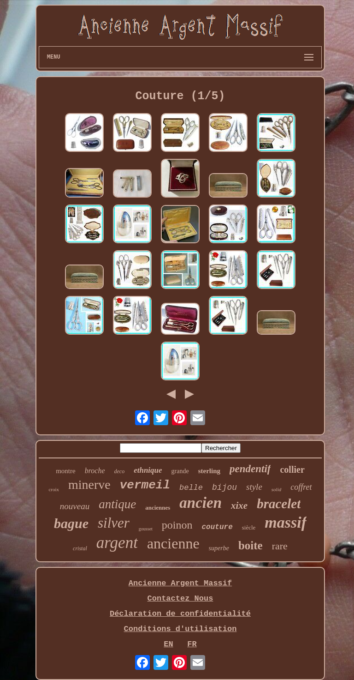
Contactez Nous (180, 598)
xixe (239, 505)
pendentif (250, 469)
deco (119, 471)
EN (168, 644)
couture (217, 527)
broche (95, 471)
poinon (177, 525)
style (254, 487)
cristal (80, 548)
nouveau (74, 506)
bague (71, 523)
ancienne (173, 543)
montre (66, 471)
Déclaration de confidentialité (180, 613)
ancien (200, 502)
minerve (89, 484)
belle (191, 487)
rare (280, 546)
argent (117, 543)
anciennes (157, 507)
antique (117, 504)
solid (276, 489)
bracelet (279, 503)
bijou (224, 487)
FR (191, 644)
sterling (209, 471)
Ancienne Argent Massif (180, 583)
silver (114, 523)
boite (250, 545)
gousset (146, 528)
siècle (249, 527)
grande (180, 471)
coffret (301, 487)
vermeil (145, 485)
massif (286, 522)
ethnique (148, 470)
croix (53, 489)
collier (292, 469)
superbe (219, 548)
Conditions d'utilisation (180, 629)
